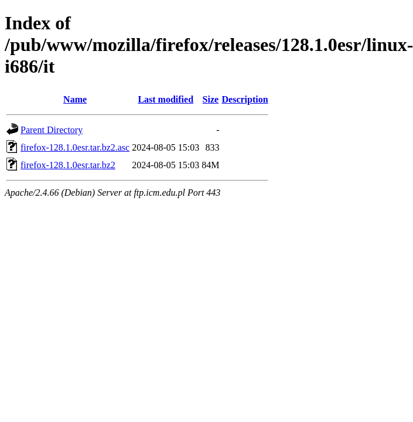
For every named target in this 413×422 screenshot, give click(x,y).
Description (245, 99)
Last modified (165, 99)
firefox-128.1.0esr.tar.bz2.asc (75, 147)
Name (75, 99)
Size (211, 99)
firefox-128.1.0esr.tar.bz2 (68, 165)
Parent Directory (52, 130)
